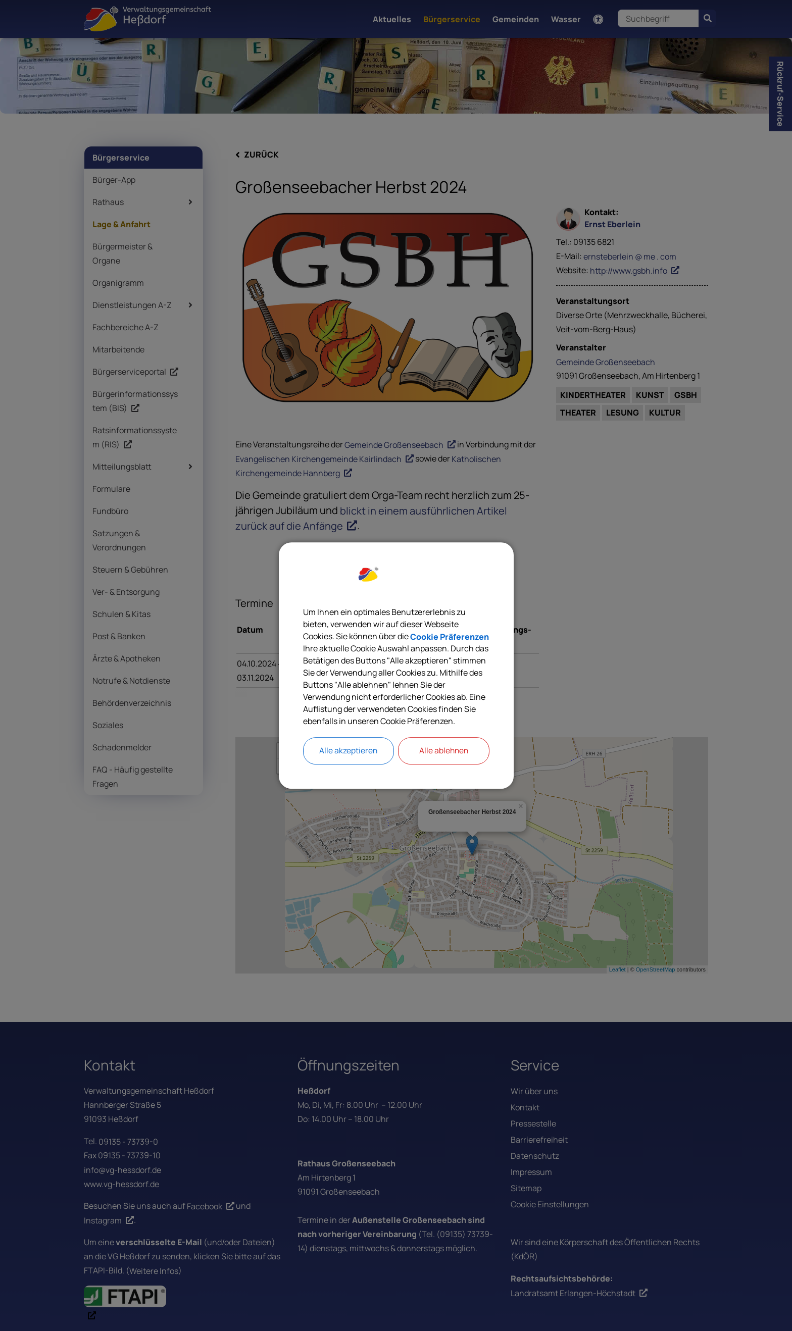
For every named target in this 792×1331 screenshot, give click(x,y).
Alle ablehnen (443, 750)
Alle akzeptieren (348, 750)
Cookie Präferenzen (449, 636)
